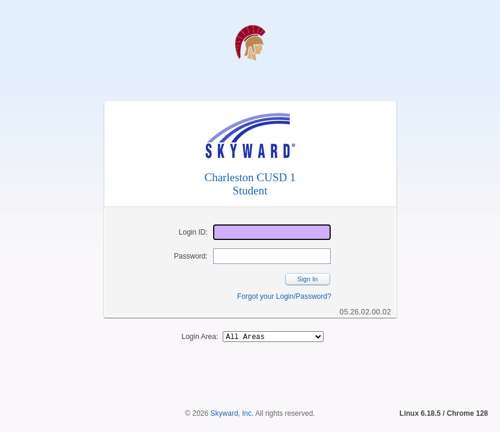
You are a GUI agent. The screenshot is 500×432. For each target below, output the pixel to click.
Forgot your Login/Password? (284, 296)
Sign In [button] (307, 279)
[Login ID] (272, 232)
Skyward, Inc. (232, 393)
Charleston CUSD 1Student (250, 184)
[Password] (272, 256)
